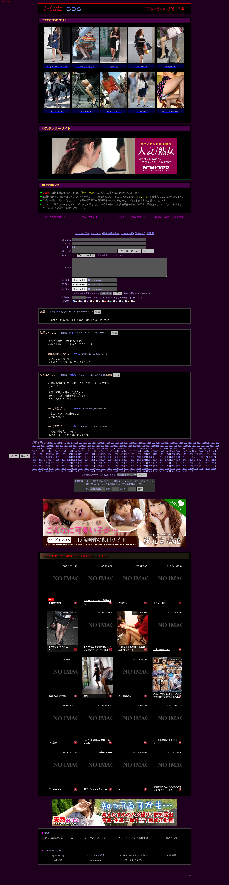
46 (52, 449)
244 (202, 463)
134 (121, 455)
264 (132, 466)
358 (121, 475)
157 (69, 457)
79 (203, 449)
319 (80, 472)
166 (121, 457)
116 (204, 452)
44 (43, 449)
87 (52, 452)
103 (129, 452)
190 (75, 460)
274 (190, 466)
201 (138, 460)
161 (92, 457)
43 (38, 449)
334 (167, 472)
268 (155, 466)
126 (75, 455)
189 (69, 460)
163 (104, 457)
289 (92, 469)
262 (121, 466)
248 (40, 466)
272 (179, 466)
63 (130, 449)
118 (215, 452)
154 (52, 457)
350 (75, 475)
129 (92, 455)
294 (121, 469)
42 (34, 449)
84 (38, 452)
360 (132, 475)
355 (104, 475)
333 (161, 472)
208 (179, 460)
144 (178, 455)
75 (185, 449)
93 (80, 452)
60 (116, 449)
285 (69, 469)
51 (75, 449)
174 (167, 457)
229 (115, 463)
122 (51, 455)
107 (152, 452)
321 (92, 472)
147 (196, 455)
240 (179, 463)
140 (155, 455)
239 (173, 463)
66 (143, 449)
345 (46, 475)
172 (155, 457)
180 (202, 457)
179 (196, 457)
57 (102, 449)
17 (108, 446)
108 (158, 452)
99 (107, 452)
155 (57, 457)
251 (57, 466)
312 (40, 472)
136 (132, 455)
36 (194, 446)
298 (144, 469)
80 (207, 449)
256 (86, 466)
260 (109, 466)
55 (93, 449)
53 (84, 449)
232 (132, 463)
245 (207, 463)
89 (61, 452)
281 (46, 469)
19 (117, 446)
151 (34, 457)
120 (40, 455)
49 (66, 449)
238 (167, 463)
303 (173, 469)
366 (167, 475)
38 (204, 446)
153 (46, 457)
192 (86, 460)
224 (86, 463)
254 (75, 466)
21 (126, 446)
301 (161, 469)
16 (103, 446)
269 (161, 466)
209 (184, 460)
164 (109, 457)
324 (109, 472)
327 (126, 472)
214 (213, 460)
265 (138, 466)
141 (161, 455)
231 (127, 463)
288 (86, 469)
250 (52, 466)
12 (85, 446)
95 (89, 452)
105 (141, 452)
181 (207, 457)
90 (66, 452)
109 (164, 452)
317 (69, 472)
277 (207, 466)
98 (102, 452)
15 (99, 446)
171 (150, 457)
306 (190, 469)
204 (155, 460)
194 (98, 460)
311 (34, 472)
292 (109, 469)
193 (92, 460)
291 (104, 469)
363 (150, 475)
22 (131, 446)
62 (125, 449)
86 (48, 452)
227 (104, 463)
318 (75, 472)
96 (93, 452)
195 (104, 460)
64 (134, 449)
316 (63, 472)
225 (92, 463)
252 (63, 466)
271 (173, 466)
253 (69, 466)
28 (158, 446)
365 (161, 475)
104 (135, 452)
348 (63, 475)
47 (57, 449)
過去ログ (140, 233)
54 (89, 449)
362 (144, 475)
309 (207, 469)
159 (80, 457)
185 (46, 460)
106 (147, 452)
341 (207, 472)
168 (132, 457)
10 (76, 446)
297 (138, 469)
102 (124, 452)
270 (167, 466)
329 (138, 472)
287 (80, 469)
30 (167, 446)
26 (149, 446)
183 (34, 460)
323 (103, 472)
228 (109, 463)
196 (109, 460)
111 (175, 452)
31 (172, 446)
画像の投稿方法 (111, 233)
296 (132, 469)
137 (138, 455)
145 (184, 455)
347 (57, 475)
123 (57, 455)
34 (185, 446)
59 (112, 449)
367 (173, 475)
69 (157, 449)
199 (127, 460)
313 (46, 472)
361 (138, 475)
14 (94, 446)
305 (184, 469)
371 (196, 475)
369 (184, 475)
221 (69, 463)
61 (121, 449)
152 (40, 457)
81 (212, 449)
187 (57, 460)
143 (173, 455)
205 (161, 460)
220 (63, 463)
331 (150, 472)
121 (46, 455)
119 (34, 455)
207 (173, 460)
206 (167, 460)
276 (202, 466)
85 (43, 452)
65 (139, 449)
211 (196, 460)
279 (34, 469)
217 (46, 463)
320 (86, 472)
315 (57, 472)
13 (89, 446)
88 (57, 452)
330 (144, 472)
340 (201, 472)
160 (86, 457)
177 (184, 457)
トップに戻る (82, 233)
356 (109, 475)
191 (80, 460)
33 (181, 446)
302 (167, 469)
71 (166, 449)
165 (115, 457)
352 (86, 475)
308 (202, 469)
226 (98, 463)
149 (207, 455)
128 (86, 455)
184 (40, 460)
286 (75, 469)
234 (144, 463)
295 (127, 469)
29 (162, 446)
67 (148, 449)
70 (162, 449)
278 (213, 466)
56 (98, 449)
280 (40, 469)
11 (80, 446)
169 (138, 457)
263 (127, 466)
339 (196, 472)
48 (61, 449)
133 (115, 455)
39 (208, 446)
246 (213, 463)
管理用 (150, 233)
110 (170, 452)
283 (57, 469)
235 (150, 463)
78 (198, 449)
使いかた (96, 233)
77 (194, 449)
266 (144, 466)
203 (150, 460)
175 (173, 457)
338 (190, 472)
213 (207, 460)
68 (153, 449)
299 (150, 469)
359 (127, 475)
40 (213, 446)
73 (175, 449)
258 (98, 466)
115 (198, 452)
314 (51, 472)
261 (115, 466)
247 (34, 466)
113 (187, 452)
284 (63, 469)
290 (98, 469)
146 (190, 455)
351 (80, 475)
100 (112, 452)
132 (109, 455)
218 (52, 463)
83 (34, 452)
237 (161, 463)
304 (179, 469)
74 (180, 449)
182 (213, 457)
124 (63, 455)
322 (98, 472)
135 (126, 455)
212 (201, 460)
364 (155, 475)
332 (155, 472)
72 (171, 449)
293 (115, 469)
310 (213, 469)
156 (63, 457)
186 (52, 460)
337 (184, 472)
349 (69, 475)
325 (115, 472)
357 (115, 475)
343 (34, 475)
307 (196, 469)
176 (179, 457)
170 (144, 457)
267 (150, 466)
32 (176, 446)
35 (190, 446)
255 (80, 466)
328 (132, 472)
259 (104, 466)
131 (103, 455)
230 (121, 463)
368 (179, 475)
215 (34, 463)
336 (178, 472)
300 (155, 469)
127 (80, 455)
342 (213, 472)
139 (150, 455)
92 (75, 452)
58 (107, 449)
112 (181, 452)
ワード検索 (127, 233)
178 (190, 457)
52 (80, 449)
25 (144, 446)
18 (112, 446)
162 (98, 457)
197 (115, 460)
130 (98, 455)
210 (190, 460)
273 (184, 466)
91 (70, 452)
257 (92, 466)
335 (173, 472)
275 (196, 466)
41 (217, 446)
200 (132, 460)
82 (217, 449)
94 (84, 452)
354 (98, 475)
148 (201, 455)
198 (121, 460)
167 (127, 457)
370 (190, 475)
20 (121, 446)
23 (135, 446)
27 (153, 446)
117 (209, 452)
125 (69, 455)
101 (118, 452)
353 (92, 475)
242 (190, 463)
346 (52, 475)
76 (189, 449)
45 (48, 449)
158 (75, 457)
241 (184, 463)
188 (63, 460)
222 (75, 463)
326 (121, 472)
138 (144, 455)
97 (98, 452)
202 (144, 460)
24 (140, 446)
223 (80, 463)
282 (52, 469)
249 (46, 466)
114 (192, 452)
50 (70, 449)
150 (213, 455)
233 (138, 463)
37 (199, 446)
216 (40, 463)
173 (161, 457)
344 (40, 475)
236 (155, 463)
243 (196, 463)
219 (57, 463)
